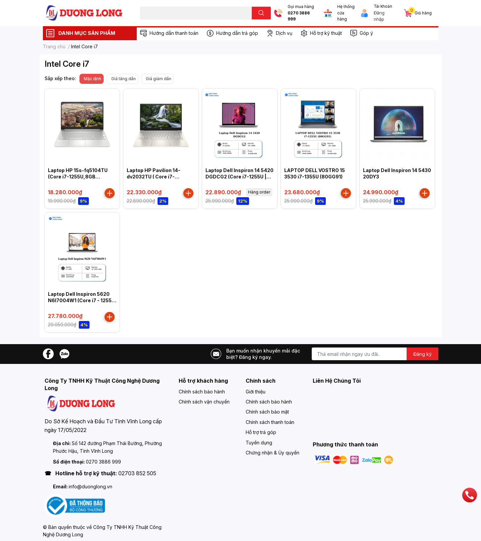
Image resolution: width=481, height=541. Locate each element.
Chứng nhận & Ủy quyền (272, 452)
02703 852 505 (137, 473)
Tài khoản (383, 6)
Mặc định (92, 78)
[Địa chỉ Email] (375, 353)
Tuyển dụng (259, 442)
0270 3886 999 (299, 16)
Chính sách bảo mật (267, 412)
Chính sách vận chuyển (204, 401)
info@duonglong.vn (90, 486)
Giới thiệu (255, 391)
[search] (261, 13)
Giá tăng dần (123, 78)
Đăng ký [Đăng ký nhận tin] (422, 354)
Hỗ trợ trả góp (261, 432)
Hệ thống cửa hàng (346, 12)
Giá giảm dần (158, 78)
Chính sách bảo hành (202, 391)
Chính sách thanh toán (270, 422)
